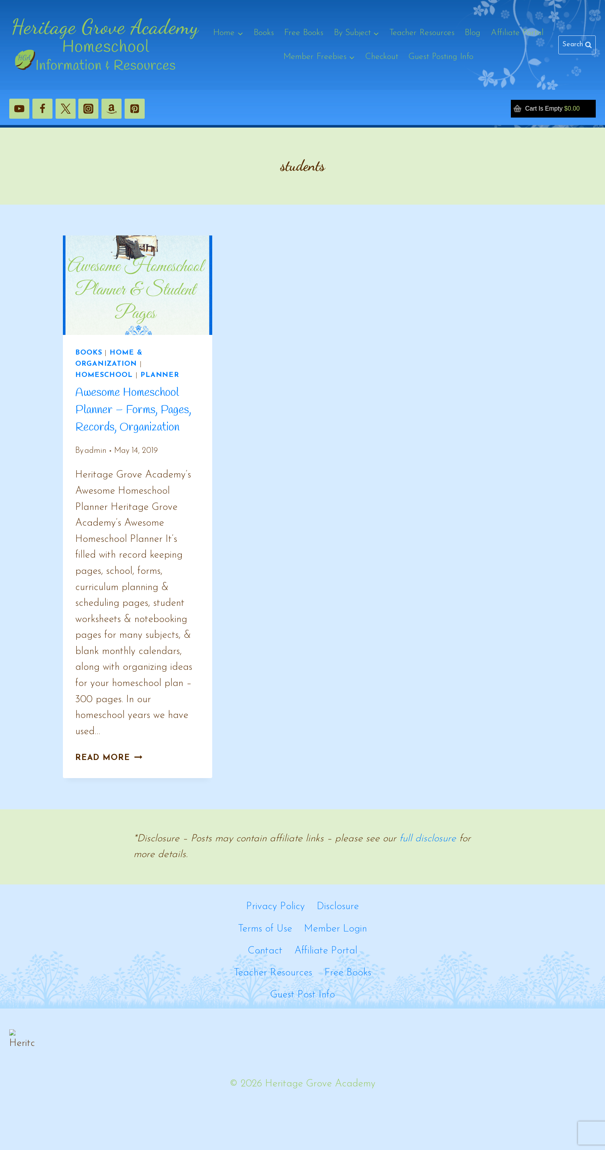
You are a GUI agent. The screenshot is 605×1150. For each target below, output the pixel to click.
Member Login (335, 929)
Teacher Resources (422, 33)
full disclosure (427, 839)
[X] (66, 109)
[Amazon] (111, 109)
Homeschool (104, 375)
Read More (108, 758)
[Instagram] (88, 109)
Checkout (381, 56)
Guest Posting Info (440, 56)
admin (95, 451)
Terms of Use (265, 929)
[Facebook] (42, 109)
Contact (265, 951)
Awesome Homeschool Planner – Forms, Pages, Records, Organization (133, 410)
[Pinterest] (135, 109)
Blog (472, 33)
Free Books (303, 33)
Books (263, 33)
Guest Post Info (302, 995)
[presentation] (137, 285)
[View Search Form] (577, 44)
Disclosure (338, 906)
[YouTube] (19, 109)
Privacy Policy (275, 906)
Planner (159, 375)
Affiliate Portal (517, 33)
